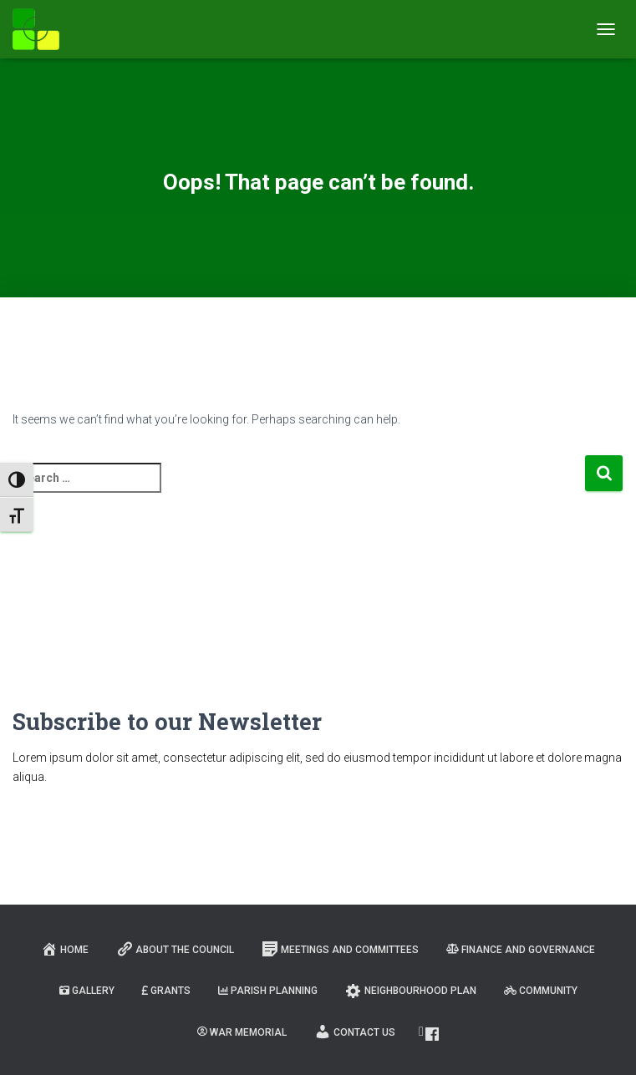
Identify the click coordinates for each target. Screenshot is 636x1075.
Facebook (432, 1034)
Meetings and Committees (340, 949)
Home (65, 949)
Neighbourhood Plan (410, 990)
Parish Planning (268, 990)
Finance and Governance (520, 950)
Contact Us (354, 1031)
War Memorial (242, 1032)
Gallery (86, 990)
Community (540, 990)
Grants (166, 990)
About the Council (175, 949)
